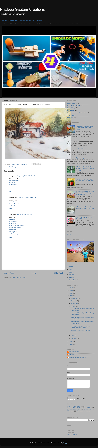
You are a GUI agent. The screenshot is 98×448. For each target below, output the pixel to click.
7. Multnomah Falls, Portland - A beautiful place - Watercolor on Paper (85, 168)
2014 (71, 293)
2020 (71, 287)
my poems (70, 110)
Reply (10, 191)
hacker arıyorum (14, 180)
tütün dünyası (13, 184)
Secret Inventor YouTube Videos (77, 113)
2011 (71, 344)
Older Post (58, 273)
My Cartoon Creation (73, 105)
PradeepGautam (74, 352)
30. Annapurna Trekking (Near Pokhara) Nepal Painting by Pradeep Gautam (85, 193)
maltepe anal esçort (15, 227)
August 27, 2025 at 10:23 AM (26, 176)
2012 (71, 341)
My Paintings (12, 167)
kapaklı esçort (13, 221)
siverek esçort (13, 231)
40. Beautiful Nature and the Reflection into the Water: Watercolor (84, 127)
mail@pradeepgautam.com (77, 357)
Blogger (65, 443)
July (72, 335)
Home (33, 273)
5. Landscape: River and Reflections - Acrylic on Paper (85, 207)
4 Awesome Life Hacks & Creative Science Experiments (23, 20)
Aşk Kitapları (12, 206)
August (73, 306)
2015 (71, 290)
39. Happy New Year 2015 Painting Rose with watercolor (85, 179)
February (74, 338)
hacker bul (12, 182)
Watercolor (70, 118)
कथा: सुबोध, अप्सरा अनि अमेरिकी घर (76, 149)
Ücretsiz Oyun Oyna (15, 204)
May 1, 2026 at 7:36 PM (24, 214)
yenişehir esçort (13, 233)
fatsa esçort (12, 229)
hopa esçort (12, 223)
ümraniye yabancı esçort (16, 225)
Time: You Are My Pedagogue (76, 158)
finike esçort (12, 219)
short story (70, 115)
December (74, 298)
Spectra (71, 354)
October (73, 301)
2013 (71, 296)
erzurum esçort (13, 235)
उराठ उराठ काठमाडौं (72, 140)
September (74, 303)
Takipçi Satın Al (13, 202)
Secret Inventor (72, 434)
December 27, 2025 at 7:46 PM (26, 197)
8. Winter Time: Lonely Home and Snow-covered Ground (81, 326)
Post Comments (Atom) (19, 277)
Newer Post (9, 273)
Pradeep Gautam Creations (22, 9)
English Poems (72, 103)
